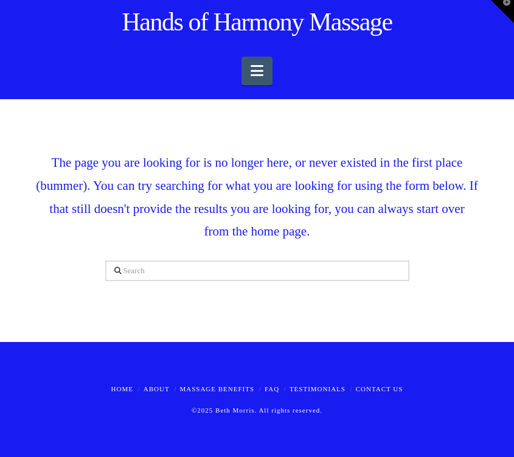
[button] (257, 71)
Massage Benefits (216, 388)
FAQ (272, 388)
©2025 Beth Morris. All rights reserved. (257, 410)
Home (122, 388)
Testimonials (318, 388)
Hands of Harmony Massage (257, 22)
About (157, 388)
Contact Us (379, 388)
